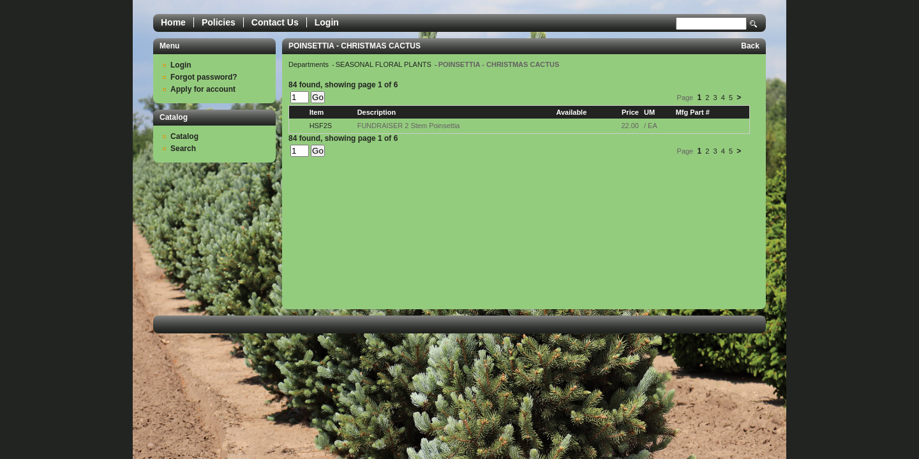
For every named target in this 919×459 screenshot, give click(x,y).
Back (750, 45)
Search (754, 23)
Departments (309, 64)
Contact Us (275, 22)
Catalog (184, 136)
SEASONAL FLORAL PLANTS (384, 64)
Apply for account (202, 89)
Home (173, 22)
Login (327, 22)
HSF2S (321, 125)
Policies (218, 22)
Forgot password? (203, 77)
